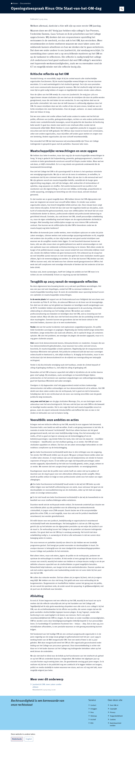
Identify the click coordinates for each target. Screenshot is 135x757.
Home (14, 16)
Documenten (25, 16)
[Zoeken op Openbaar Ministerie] (121, 21)
